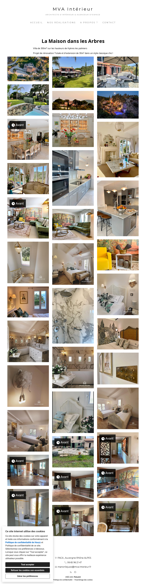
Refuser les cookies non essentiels (27, 570)
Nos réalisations (61, 22)
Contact (109, 22)
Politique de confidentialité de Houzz (23, 542)
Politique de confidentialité (62, 580)
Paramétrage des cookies (83, 580)
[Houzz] (71, 572)
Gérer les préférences (27, 576)
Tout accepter (27, 564)
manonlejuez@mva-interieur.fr (74, 567)
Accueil (36, 22)
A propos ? (89, 22)
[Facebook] (75, 572)
